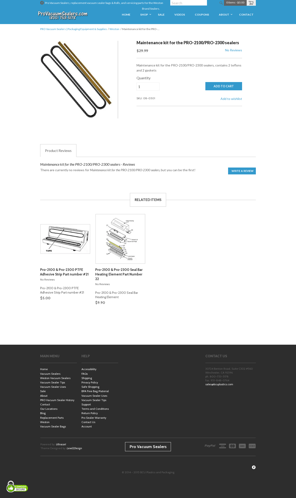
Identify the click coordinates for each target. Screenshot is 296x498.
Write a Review (243, 171)
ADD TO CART (224, 86)
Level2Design (74, 448)
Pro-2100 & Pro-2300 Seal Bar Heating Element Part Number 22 (118, 274)
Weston (114, 29)
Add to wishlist (231, 99)
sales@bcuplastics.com (219, 384)
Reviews (58, 151)
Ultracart (61, 444)
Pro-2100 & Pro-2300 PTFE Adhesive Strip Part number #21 (64, 272)
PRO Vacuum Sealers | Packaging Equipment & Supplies (73, 29)
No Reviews (233, 50)
